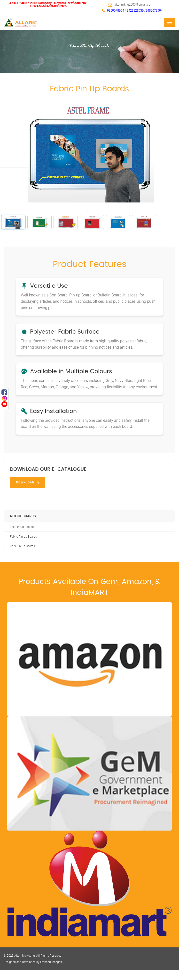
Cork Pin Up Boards (22, 546)
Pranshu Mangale (51, 962)
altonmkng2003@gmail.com (133, 4)
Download (27, 482)
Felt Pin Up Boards (22, 527)
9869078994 (115, 10)
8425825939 (135, 10)
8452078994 (154, 10)
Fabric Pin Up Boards (23, 536)
